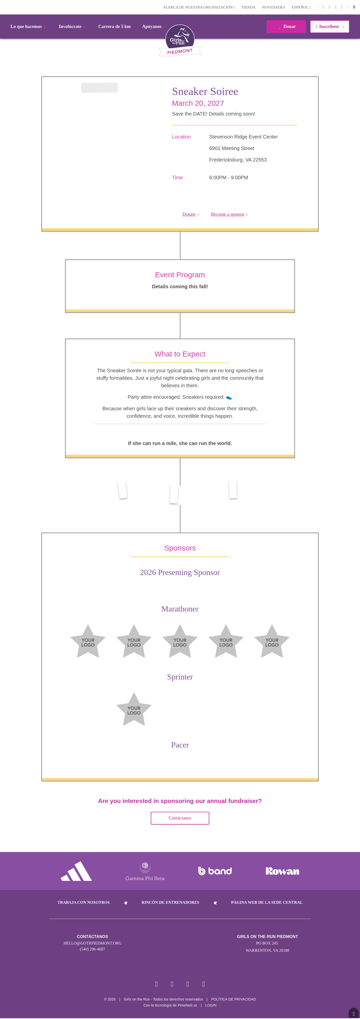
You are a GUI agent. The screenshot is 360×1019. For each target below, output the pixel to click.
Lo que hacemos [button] (28, 26)
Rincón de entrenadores (170, 902)
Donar (286, 26)
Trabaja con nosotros (84, 902)
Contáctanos (180, 818)
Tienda (249, 7)
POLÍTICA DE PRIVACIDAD (233, 1000)
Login (5, 7)
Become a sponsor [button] (229, 214)
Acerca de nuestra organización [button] (199, 7)
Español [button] (301, 7)
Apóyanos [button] (154, 26)
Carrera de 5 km (114, 26)
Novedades (273, 7)
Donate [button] (190, 214)
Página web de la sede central (267, 902)
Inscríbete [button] (330, 26)
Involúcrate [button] (73, 26)
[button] (354, 7)
